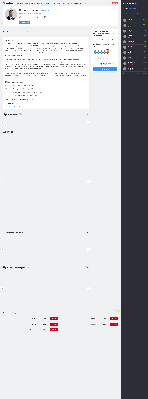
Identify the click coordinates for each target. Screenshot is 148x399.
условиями (107, 63)
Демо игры (47, 3)
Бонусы (39, 3)
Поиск (109, 3)
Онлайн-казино (30, 3)
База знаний (78, 3)
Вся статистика (128, 74)
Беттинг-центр (67, 3)
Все (87, 114)
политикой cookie (100, 65)
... (85, 2)
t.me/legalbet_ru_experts (12, 106)
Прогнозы (57, 3)
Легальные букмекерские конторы (14, 313)
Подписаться (24, 22)
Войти (115, 3)
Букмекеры (19, 3)
